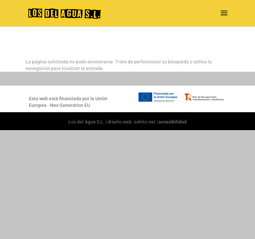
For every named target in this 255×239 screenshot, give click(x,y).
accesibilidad (172, 121)
